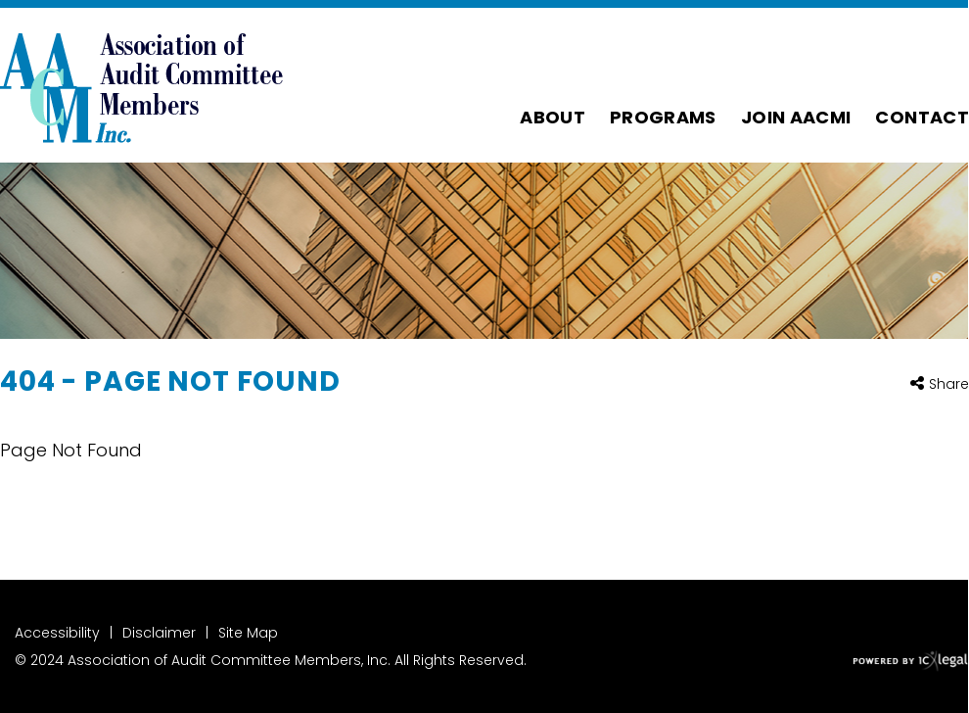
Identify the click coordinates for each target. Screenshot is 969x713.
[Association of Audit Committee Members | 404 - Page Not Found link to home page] (142, 85)
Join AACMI (796, 117)
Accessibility (57, 632)
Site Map (248, 632)
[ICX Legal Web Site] (911, 661)
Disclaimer (159, 632)
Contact (922, 117)
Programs (663, 117)
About (552, 117)
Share (949, 384)
